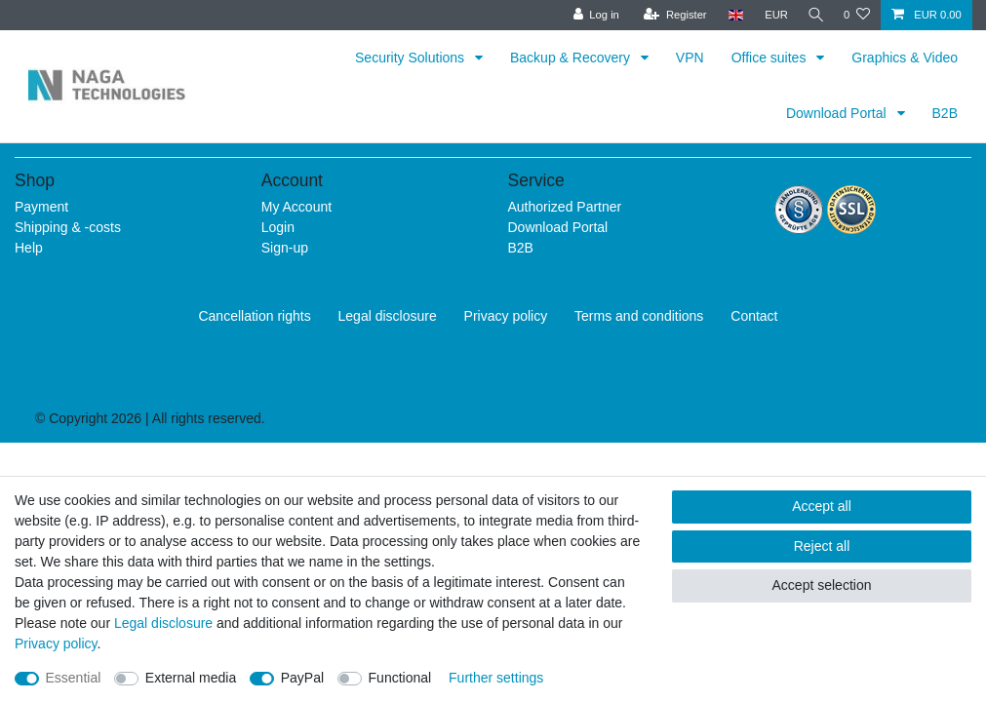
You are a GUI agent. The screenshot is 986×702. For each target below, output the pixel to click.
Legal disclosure (387, 316)
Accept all (821, 506)
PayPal (302, 677)
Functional (400, 677)
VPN (690, 57)
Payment (41, 206)
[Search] (813, 15)
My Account (296, 206)
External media (190, 677)
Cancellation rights (254, 316)
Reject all (822, 546)
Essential (73, 677)
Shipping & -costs (68, 227)
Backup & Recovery (572, 57)
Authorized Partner (565, 206)
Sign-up (284, 247)
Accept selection (822, 585)
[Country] (730, 15)
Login (278, 227)
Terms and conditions (638, 316)
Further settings (496, 677)
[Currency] (771, 15)
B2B (945, 113)
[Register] (670, 15)
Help (29, 247)
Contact (753, 316)
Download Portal (838, 113)
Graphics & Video (904, 57)
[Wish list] (857, 15)
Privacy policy (506, 316)
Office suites (770, 57)
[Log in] (590, 15)
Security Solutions (411, 57)
